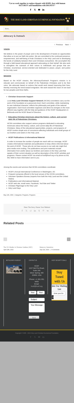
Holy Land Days (14, 188)
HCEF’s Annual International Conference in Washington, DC (31, 172)
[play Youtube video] (14, 269)
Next (67, 45)
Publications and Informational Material (23, 181)
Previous (59, 45)
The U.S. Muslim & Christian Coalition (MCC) (18, 247)
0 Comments (55, 250)
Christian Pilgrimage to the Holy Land (22, 186)
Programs (25, 195)
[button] (5, 239)
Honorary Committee (46, 247)
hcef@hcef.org (48, 155)
